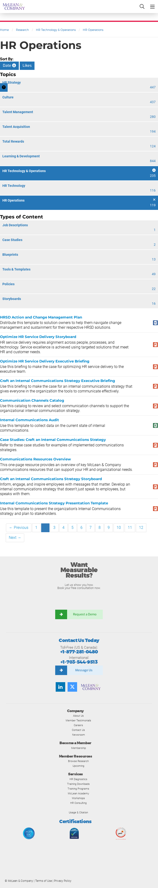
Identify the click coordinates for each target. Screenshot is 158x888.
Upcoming (78, 765)
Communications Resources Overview (35, 459)
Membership (78, 748)
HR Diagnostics (78, 779)
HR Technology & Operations (56, 30)
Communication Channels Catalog (32, 400)
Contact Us (78, 730)
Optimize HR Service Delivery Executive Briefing (44, 361)
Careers (78, 725)
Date (9, 65)
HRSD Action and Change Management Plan (41, 317)
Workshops (78, 798)
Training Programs (78, 788)
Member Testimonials (78, 720)
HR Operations (93, 30)
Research (22, 30)
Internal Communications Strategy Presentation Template (54, 503)
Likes (27, 65)
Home (4, 30)
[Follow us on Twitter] (72, 687)
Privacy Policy (62, 881)
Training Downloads (78, 784)
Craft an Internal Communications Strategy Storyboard (51, 479)
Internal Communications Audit (29, 420)
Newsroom (78, 734)
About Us (78, 715)
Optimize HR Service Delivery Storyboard (38, 336)
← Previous (18, 527)
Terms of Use (43, 881)
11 (130, 527)
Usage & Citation (78, 812)
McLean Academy (78, 793)
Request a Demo (85, 614)
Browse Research (78, 761)
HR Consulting (78, 803)
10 (119, 527)
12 (141, 527)
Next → (15, 537)
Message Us (84, 670)
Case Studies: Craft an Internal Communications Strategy (53, 439)
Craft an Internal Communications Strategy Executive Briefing (57, 380)
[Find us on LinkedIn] (60, 687)
